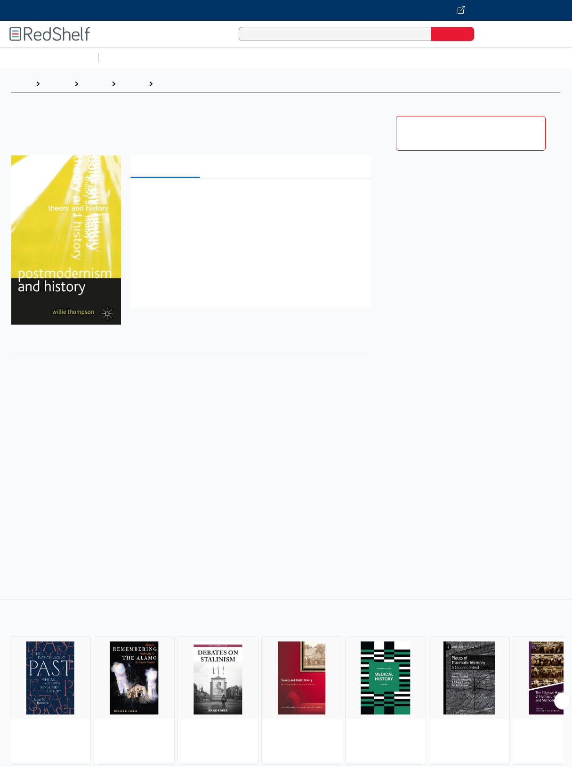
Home (21, 83)
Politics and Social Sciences (464, 57)
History (95, 83)
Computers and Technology (269, 57)
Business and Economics (365, 57)
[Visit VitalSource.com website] (286, 10)
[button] (252, 200)
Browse (57, 83)
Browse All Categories (49, 57)
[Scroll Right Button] (562, 701)
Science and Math (184, 57)
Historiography (183, 83)
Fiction (532, 57)
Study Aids (127, 57)
